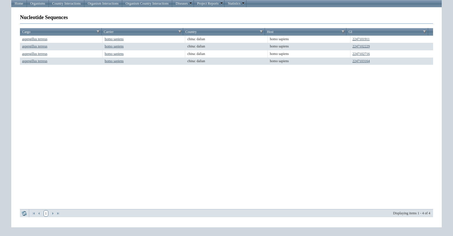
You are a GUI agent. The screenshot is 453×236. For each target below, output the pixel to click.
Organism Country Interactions (147, 3)
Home (19, 3)
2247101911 (361, 39)
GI (350, 32)
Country (190, 32)
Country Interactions (66, 3)
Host (270, 32)
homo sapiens (114, 39)
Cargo (26, 32)
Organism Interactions (103, 3)
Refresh (24, 213)
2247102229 (361, 46)
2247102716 (361, 54)
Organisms (37, 3)
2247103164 (361, 61)
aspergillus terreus (34, 39)
